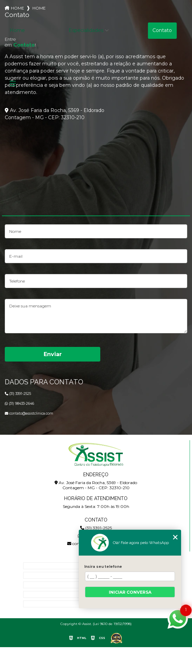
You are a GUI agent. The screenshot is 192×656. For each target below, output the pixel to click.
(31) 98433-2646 (19, 403)
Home (17, 30)
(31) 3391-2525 (18, 393)
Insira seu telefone (103, 566)
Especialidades (86, 30)
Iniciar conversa (130, 592)
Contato (162, 30)
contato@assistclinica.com (29, 413)
